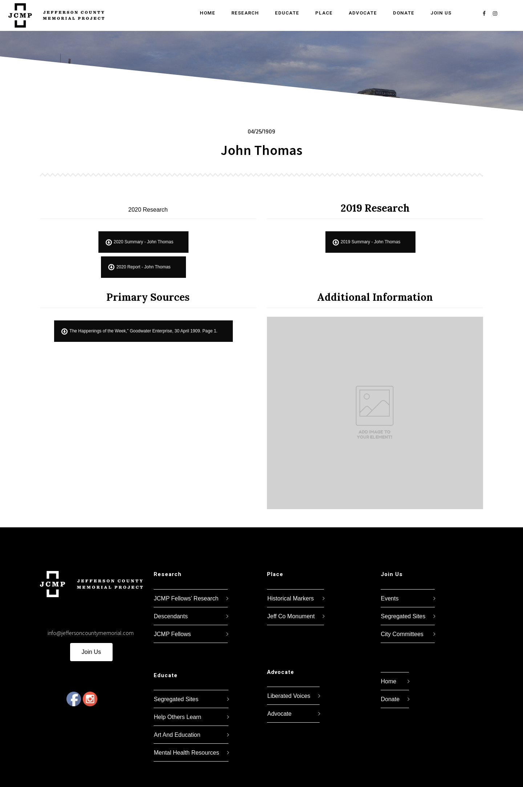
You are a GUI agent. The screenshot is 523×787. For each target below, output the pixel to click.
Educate (284, 12)
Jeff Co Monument (291, 616)
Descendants (171, 616)
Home (204, 12)
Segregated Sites (176, 699)
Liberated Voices (288, 696)
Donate (400, 12)
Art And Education (177, 735)
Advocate (360, 12)
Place (321, 12)
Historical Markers (290, 598)
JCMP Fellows (172, 634)
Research (242, 12)
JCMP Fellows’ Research (186, 598)
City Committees (402, 634)
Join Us (438, 12)
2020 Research (148, 210)
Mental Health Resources (186, 753)
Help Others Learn (178, 717)
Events (390, 598)
